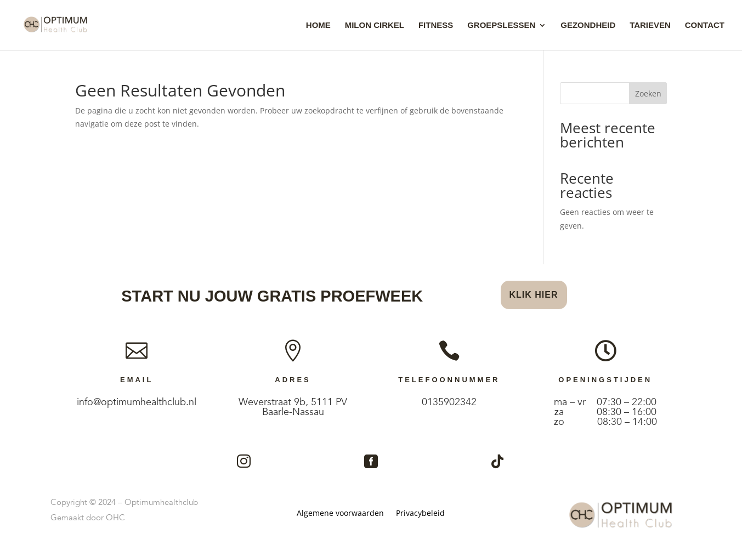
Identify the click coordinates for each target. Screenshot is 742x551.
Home (318, 25)
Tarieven (650, 25)
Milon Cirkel (374, 25)
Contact (704, 25)
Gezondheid (587, 25)
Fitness (435, 25)
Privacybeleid (420, 513)
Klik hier (533, 294)
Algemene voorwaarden (340, 513)
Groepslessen (501, 25)
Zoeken (648, 93)
